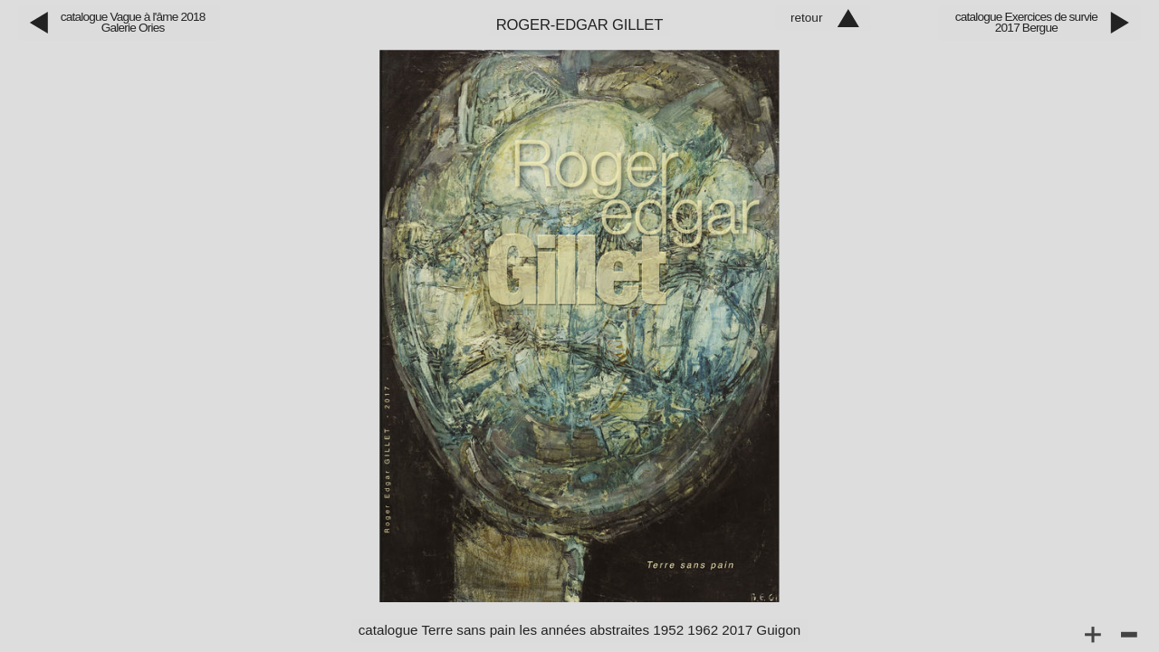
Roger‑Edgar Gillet (580, 25)
